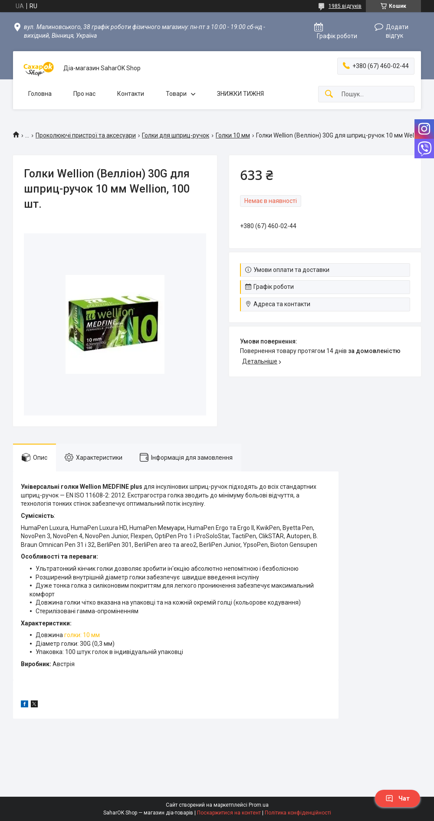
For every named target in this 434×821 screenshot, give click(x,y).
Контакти (130, 93)
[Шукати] (329, 94)
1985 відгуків (345, 6)
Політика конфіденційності (298, 813)
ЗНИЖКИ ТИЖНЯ (240, 93)
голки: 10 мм (82, 634)
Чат (397, 798)
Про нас (84, 93)
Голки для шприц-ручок (175, 135)
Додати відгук (397, 31)
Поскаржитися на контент (229, 813)
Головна (40, 93)
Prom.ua (259, 805)
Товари (176, 93)
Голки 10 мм (233, 135)
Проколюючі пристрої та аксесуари (86, 135)
